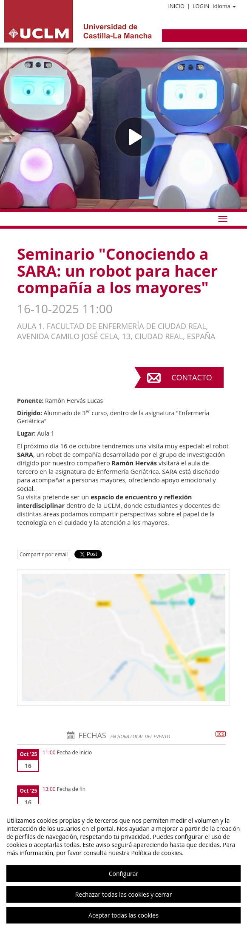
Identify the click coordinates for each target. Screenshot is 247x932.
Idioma (224, 6)
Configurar (123, 874)
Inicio (176, 6)
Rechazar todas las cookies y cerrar (123, 894)
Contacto (191, 377)
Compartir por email (44, 554)
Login (201, 6)
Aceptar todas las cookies (123, 915)
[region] (123, 868)
